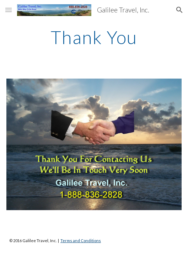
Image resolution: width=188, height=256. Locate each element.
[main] (94, 37)
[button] (8, 10)
